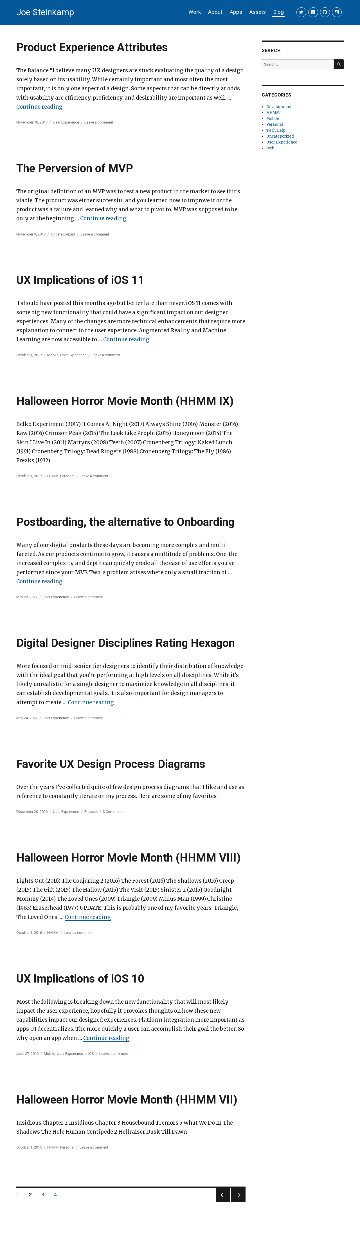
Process (91, 812)
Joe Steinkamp (45, 12)
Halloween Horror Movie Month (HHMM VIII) (128, 857)
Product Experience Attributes (92, 47)
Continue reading (39, 107)
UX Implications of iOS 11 (80, 280)
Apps (236, 12)
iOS (91, 1053)
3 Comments (113, 812)
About (215, 12)
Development (279, 106)
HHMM (52, 476)
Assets (257, 12)
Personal (67, 476)
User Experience (66, 122)
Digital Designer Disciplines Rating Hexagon (125, 643)
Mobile (52, 355)
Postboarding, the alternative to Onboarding (125, 522)
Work (194, 12)
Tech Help (275, 130)
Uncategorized (63, 234)
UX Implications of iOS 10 (80, 978)
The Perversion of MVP (74, 168)
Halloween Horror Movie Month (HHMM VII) (126, 1099)
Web (270, 148)
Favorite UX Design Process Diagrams (110, 764)
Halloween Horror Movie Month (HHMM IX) (125, 401)
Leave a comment (98, 122)
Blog (278, 12)
